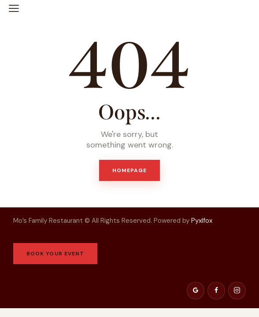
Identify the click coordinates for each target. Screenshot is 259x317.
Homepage (129, 170)
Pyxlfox (202, 220)
